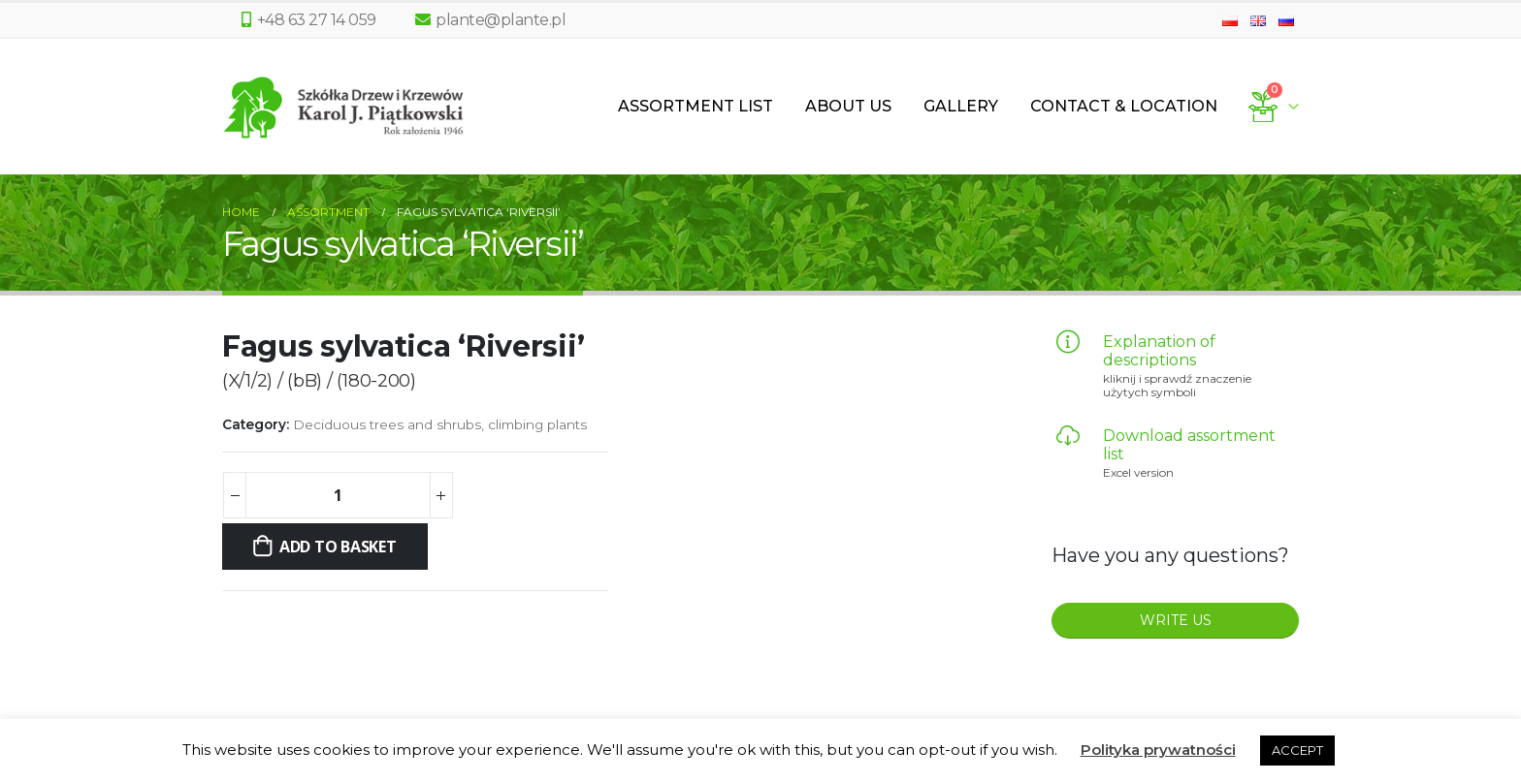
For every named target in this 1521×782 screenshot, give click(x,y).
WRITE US (1176, 620)
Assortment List (695, 106)
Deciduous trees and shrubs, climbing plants (440, 424)
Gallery (960, 106)
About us (848, 106)
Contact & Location (1123, 106)
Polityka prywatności (1158, 749)
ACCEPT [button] (1297, 750)
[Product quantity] (337, 495)
